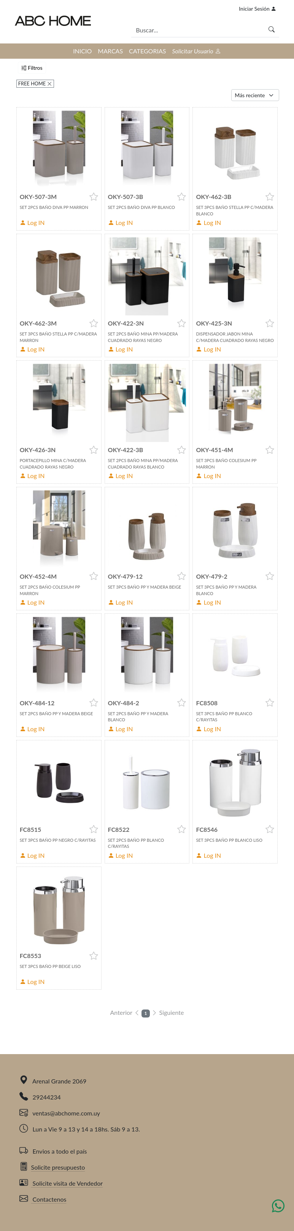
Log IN (32, 222)
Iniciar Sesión (257, 8)
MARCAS (110, 51)
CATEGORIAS (147, 51)
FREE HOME (32, 83)
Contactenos (43, 1199)
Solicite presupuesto (52, 1167)
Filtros (32, 67)
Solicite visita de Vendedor (61, 1183)
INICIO (82, 51)
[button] (93, 197)
